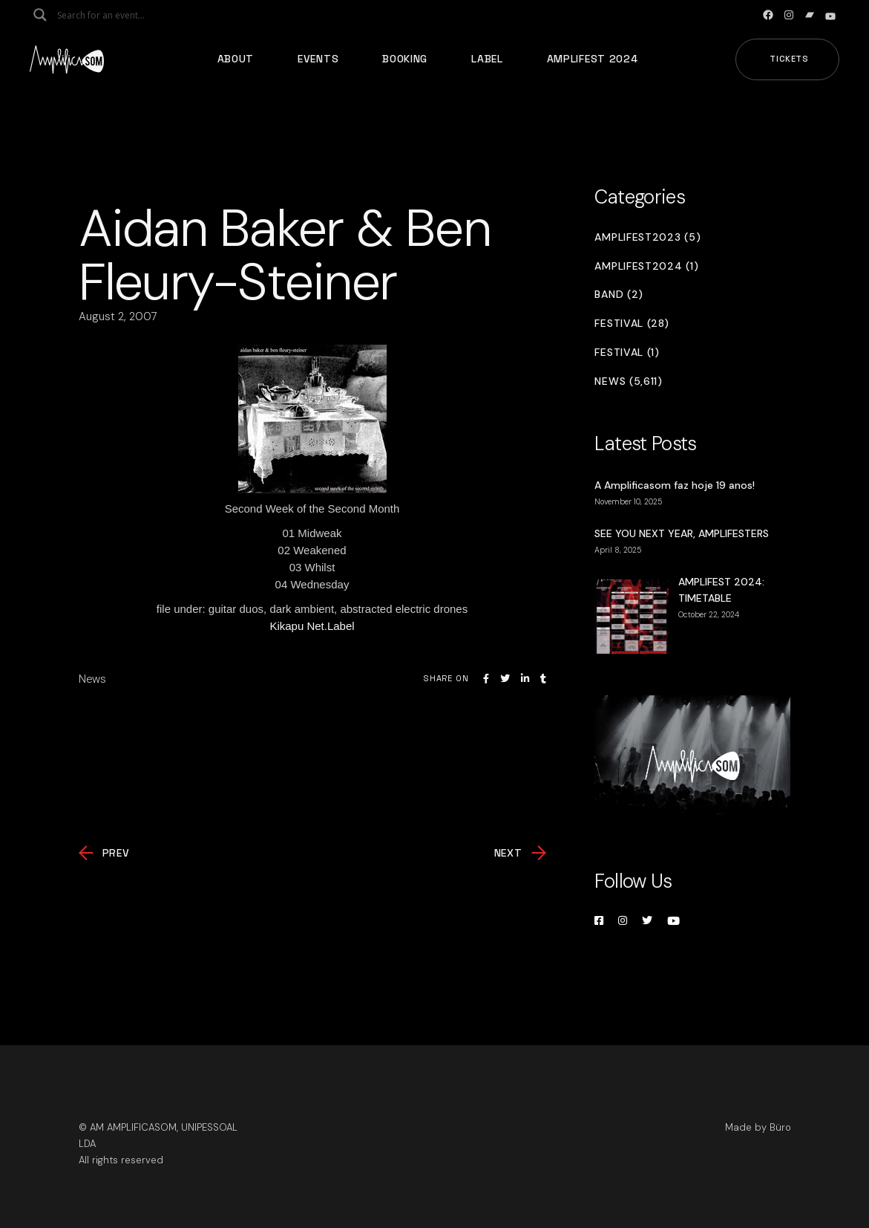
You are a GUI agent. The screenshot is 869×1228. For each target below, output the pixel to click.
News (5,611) (628, 381)
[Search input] (115, 14)
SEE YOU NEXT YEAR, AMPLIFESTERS (681, 533)
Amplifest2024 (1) (646, 266)
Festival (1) (626, 352)
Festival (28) (631, 323)
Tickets (789, 58)
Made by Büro (758, 1127)
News (92, 679)
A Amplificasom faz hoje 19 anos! (674, 485)
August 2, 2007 (118, 316)
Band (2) (618, 294)
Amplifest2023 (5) (647, 237)
